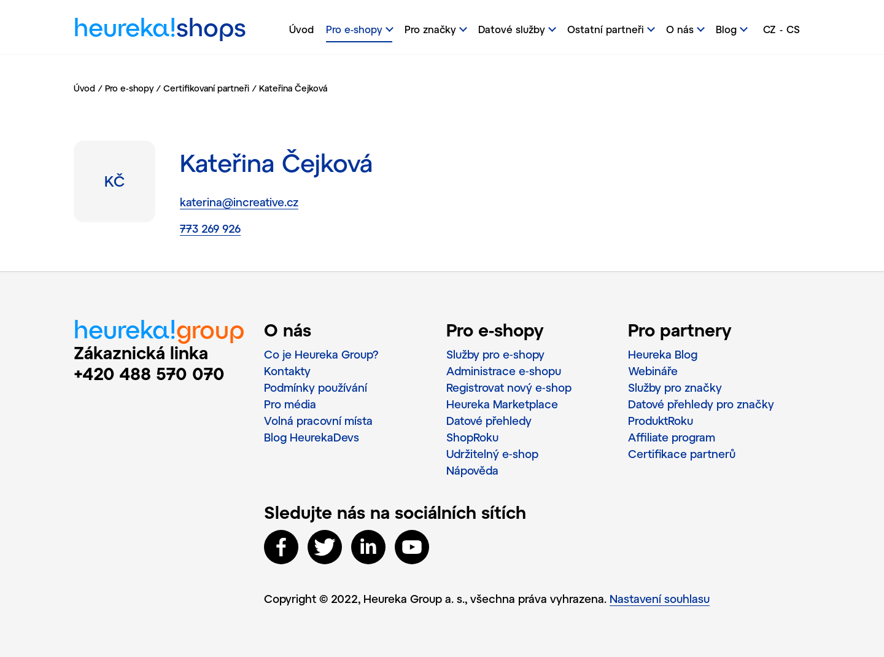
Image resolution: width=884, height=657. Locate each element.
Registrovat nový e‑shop (509, 387)
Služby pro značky (675, 387)
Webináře (653, 371)
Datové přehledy (489, 420)
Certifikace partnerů (681, 454)
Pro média (290, 404)
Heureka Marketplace (502, 404)
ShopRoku (472, 437)
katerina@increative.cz (239, 202)
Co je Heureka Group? (321, 354)
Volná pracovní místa (318, 420)
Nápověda (472, 470)
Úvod (301, 29)
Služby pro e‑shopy (495, 354)
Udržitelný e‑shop (492, 454)
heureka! (160, 30)
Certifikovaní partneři (206, 88)
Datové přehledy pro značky (701, 404)
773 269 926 (210, 228)
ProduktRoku (660, 420)
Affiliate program (671, 437)
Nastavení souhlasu (660, 598)
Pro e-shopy (129, 88)
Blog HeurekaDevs (311, 437)
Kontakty (287, 371)
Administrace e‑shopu (503, 371)
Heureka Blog (662, 354)
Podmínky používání (315, 387)
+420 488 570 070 (149, 373)
